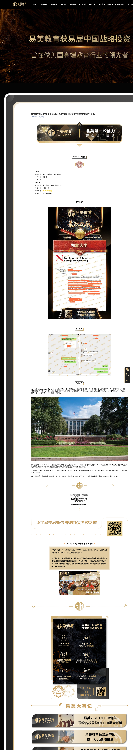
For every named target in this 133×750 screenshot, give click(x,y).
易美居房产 (121, 4)
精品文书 (92, 4)
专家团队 (63, 4)
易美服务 (54, 4)
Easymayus (20, 4)
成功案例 (102, 4)
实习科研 (73, 4)
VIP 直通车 (82, 4)
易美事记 (44, 4)
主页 (34, 4)
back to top (127, 380)
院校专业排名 (111, 4)
